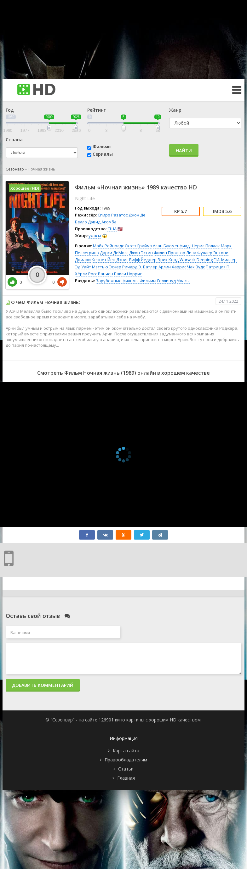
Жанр (175, 110)
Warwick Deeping (196, 259)
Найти (184, 151)
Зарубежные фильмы (117, 280)
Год (10, 110)
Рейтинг (96, 110)
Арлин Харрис (172, 267)
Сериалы (103, 154)
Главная (126, 778)
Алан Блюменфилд (171, 246)
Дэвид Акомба (102, 222)
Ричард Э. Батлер (140, 267)
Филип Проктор (169, 252)
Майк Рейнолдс (108, 246)
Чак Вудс (196, 267)
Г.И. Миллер (225, 259)
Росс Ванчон (100, 274)
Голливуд (166, 280)
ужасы (95, 235)
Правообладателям (126, 760)
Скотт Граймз (138, 246)
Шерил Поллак (205, 246)
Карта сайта (126, 751)
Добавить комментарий (42, 685)
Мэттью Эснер (106, 267)
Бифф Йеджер (143, 259)
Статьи (126, 769)
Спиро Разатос (113, 215)
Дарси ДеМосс (114, 252)
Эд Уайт (83, 267)
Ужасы (183, 280)
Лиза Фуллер (199, 252)
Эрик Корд (168, 259)
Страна (14, 140)
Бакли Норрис (128, 274)
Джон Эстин (141, 252)
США (112, 229)
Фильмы (102, 146)
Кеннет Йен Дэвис (110, 259)
